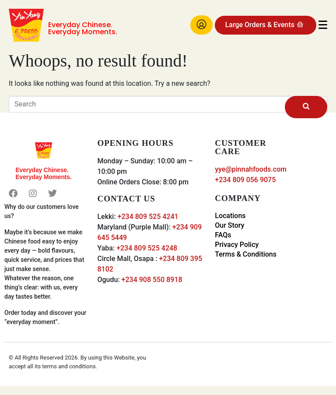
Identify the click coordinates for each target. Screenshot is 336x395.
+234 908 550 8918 (152, 279)
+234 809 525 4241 (148, 216)
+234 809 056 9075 (245, 180)
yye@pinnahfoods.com (251, 169)
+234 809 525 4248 (146, 248)
